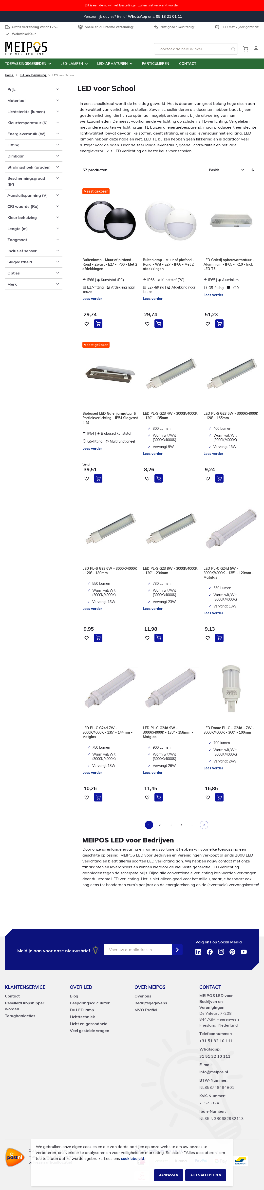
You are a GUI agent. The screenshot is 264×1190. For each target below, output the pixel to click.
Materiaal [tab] (16, 100)
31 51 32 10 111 (214, 1056)
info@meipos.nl (213, 1071)
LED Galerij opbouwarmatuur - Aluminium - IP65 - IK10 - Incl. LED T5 (229, 264)
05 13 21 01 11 (169, 16)
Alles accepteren (205, 1175)
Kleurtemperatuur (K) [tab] (27, 122)
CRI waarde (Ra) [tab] (23, 206)
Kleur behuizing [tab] (22, 217)
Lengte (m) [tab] (17, 228)
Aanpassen (168, 1175)
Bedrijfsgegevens (150, 1002)
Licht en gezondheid (89, 1023)
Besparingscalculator (90, 1002)
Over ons (142, 996)
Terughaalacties (20, 1015)
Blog (74, 996)
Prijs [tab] (11, 89)
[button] (256, 48)
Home (9, 75)
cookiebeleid (132, 1158)
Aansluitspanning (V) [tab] (27, 195)
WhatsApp (137, 16)
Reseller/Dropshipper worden (24, 1005)
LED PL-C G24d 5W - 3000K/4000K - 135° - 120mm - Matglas (229, 573)
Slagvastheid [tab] (19, 261)
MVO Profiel (145, 1009)
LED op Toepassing (33, 75)
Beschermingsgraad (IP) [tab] (26, 181)
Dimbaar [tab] (15, 156)
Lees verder (92, 298)
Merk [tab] (12, 284)
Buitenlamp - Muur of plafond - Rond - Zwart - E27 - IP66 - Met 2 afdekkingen (109, 264)
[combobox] (196, 49)
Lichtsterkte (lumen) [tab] (26, 111)
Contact (12, 996)
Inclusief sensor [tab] (22, 250)
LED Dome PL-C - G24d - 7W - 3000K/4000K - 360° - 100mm (229, 730)
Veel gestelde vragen (89, 1030)
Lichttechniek (82, 1016)
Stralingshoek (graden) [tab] (29, 167)
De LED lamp (82, 1009)
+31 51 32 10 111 (216, 1040)
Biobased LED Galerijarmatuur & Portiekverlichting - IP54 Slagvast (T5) (110, 418)
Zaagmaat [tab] (17, 239)
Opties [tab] (13, 273)
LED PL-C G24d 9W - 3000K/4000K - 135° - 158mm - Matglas (168, 732)
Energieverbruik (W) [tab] (26, 133)
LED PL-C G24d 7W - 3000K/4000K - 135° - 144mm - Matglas (107, 732)
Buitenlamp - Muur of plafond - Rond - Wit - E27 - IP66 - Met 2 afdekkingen (168, 264)
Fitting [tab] (13, 144)
